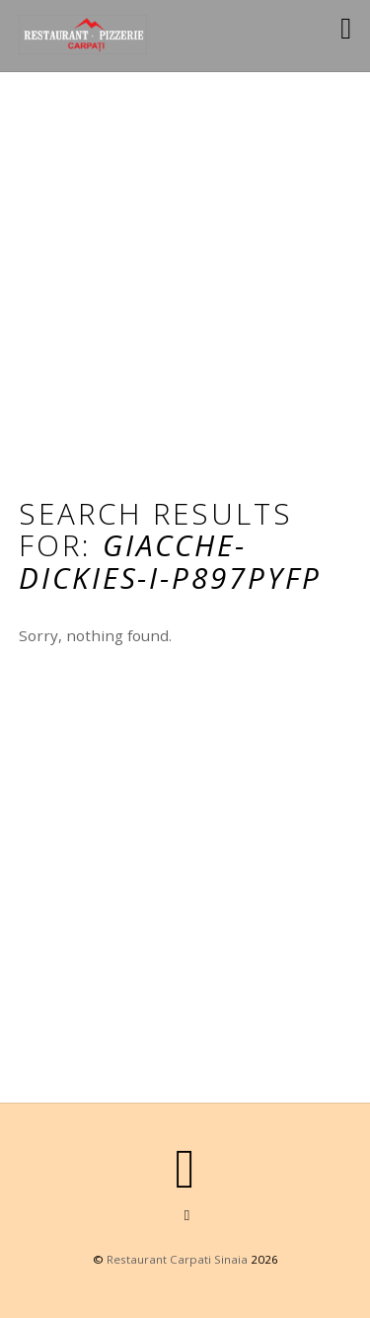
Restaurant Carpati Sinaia (177, 1259)
